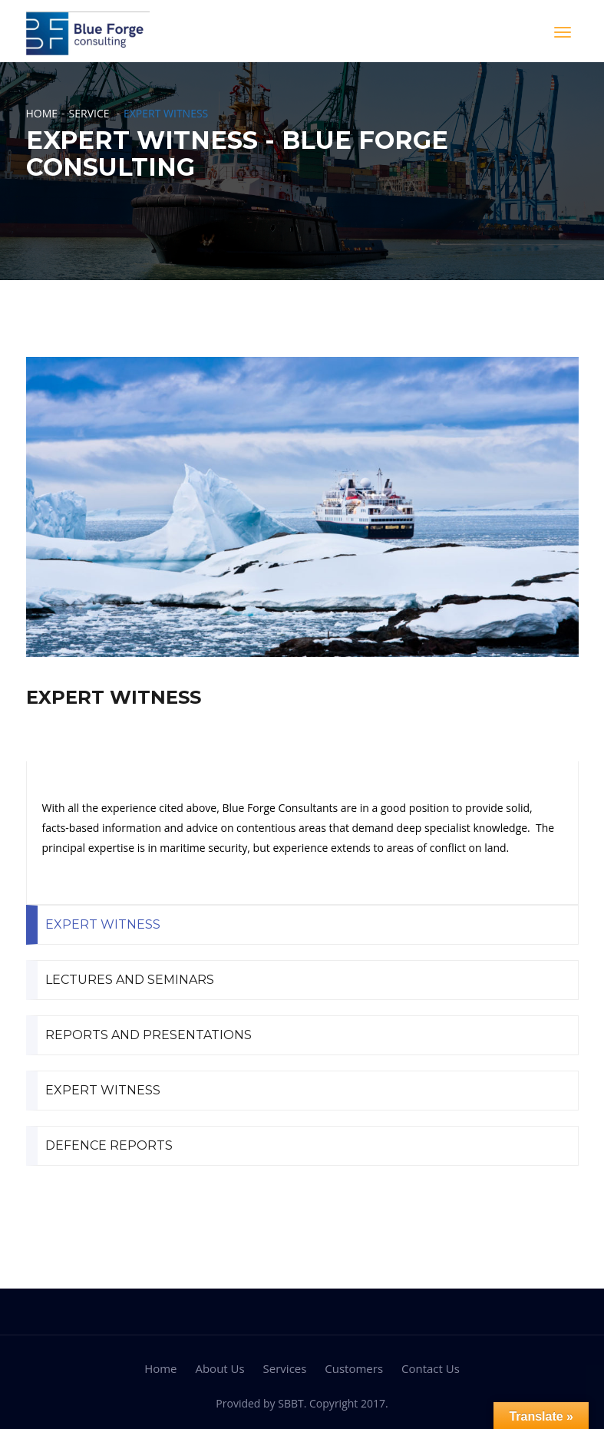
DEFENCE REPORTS (109, 1145)
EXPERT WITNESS (102, 924)
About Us (219, 1368)
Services (285, 1368)
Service (89, 113)
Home (42, 113)
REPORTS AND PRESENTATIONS (148, 1035)
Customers (354, 1368)
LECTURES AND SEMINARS (129, 979)
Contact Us (430, 1368)
